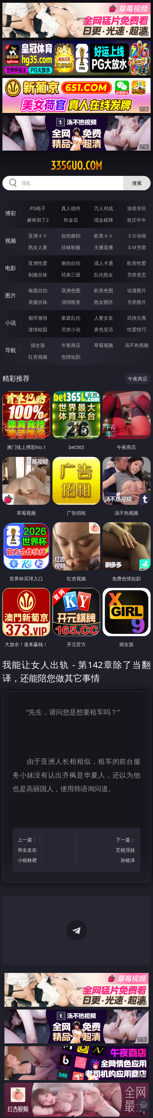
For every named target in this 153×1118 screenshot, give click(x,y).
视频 (10, 240)
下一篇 (124, 850)
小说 (10, 322)
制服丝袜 (37, 274)
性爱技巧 (136, 329)
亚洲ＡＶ (37, 235)
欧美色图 (103, 290)
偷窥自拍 (37, 290)
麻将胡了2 (38, 220)
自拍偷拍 (70, 235)
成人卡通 (103, 263)
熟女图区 (103, 302)
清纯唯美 (70, 302)
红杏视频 (37, 357)
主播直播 (103, 247)
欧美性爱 (136, 263)
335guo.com (76, 165)
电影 (10, 268)
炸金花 (71, 220)
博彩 (10, 213)
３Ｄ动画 (136, 235)
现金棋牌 (103, 220)
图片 (10, 295)
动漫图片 (136, 290)
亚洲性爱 (37, 263)
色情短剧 (70, 357)
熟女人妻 (37, 247)
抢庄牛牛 (136, 220)
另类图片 (136, 302)
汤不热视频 (137, 345)
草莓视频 (103, 345)
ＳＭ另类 (136, 247)
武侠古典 (136, 317)
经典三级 (70, 274)
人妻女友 (103, 317)
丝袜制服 (70, 247)
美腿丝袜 (37, 302)
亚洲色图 (70, 290)
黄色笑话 (103, 329)
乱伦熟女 (103, 274)
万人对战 (103, 208)
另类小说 (70, 329)
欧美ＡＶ (103, 235)
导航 (10, 350)
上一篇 (28, 850)
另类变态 (136, 274)
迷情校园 (37, 329)
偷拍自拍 (70, 263)
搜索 (137, 183)
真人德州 (70, 208)
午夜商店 (70, 345)
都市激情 (37, 317)
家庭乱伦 (70, 317)
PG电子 (38, 208)
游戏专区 (136, 208)
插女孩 (38, 345)
